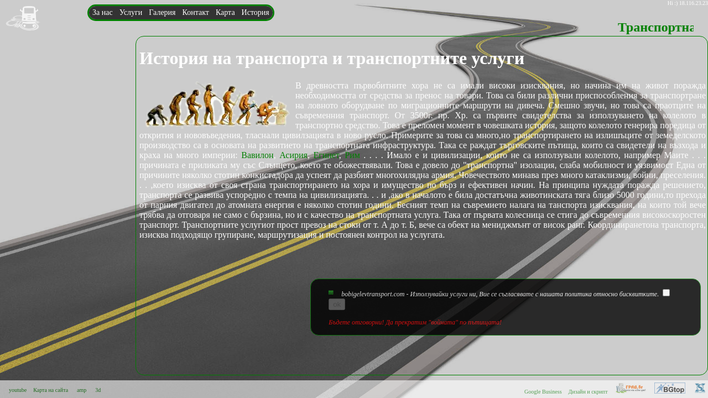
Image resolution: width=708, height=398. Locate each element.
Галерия (162, 12)
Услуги (131, 12)
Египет (326, 155)
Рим (352, 155)
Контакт (196, 12)
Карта (225, 12)
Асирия (293, 155)
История (255, 12)
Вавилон (257, 155)
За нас (102, 12)
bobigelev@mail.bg (122, 115)
